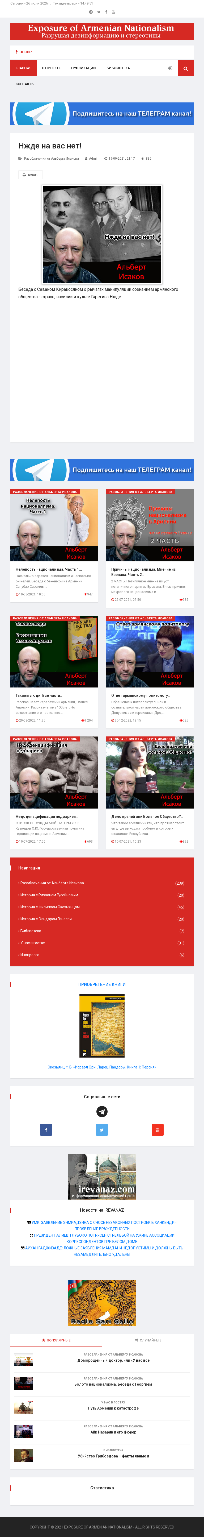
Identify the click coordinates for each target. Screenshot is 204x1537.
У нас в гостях (102, 943)
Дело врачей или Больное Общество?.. (147, 816)
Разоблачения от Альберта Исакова (51, 158)
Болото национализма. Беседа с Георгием (113, 1384)
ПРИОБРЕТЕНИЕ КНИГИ (102, 984)
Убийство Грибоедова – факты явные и (113, 1456)
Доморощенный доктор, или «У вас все (113, 1360)
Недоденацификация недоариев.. (47, 816)
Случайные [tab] (148, 1341)
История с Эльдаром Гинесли (102, 919)
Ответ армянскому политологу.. (140, 696)
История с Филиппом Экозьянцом (102, 907)
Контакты (25, 84)
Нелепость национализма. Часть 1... (49, 569)
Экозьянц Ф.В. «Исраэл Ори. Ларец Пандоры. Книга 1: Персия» (102, 1067)
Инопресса (102, 955)
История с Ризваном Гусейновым (102, 895)
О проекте (51, 68)
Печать (31, 175)
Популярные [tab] (56, 1341)
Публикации (83, 68)
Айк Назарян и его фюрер (113, 1432)
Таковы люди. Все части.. (39, 696)
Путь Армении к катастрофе (113, 1408)
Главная (23, 68)
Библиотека (118, 68)
